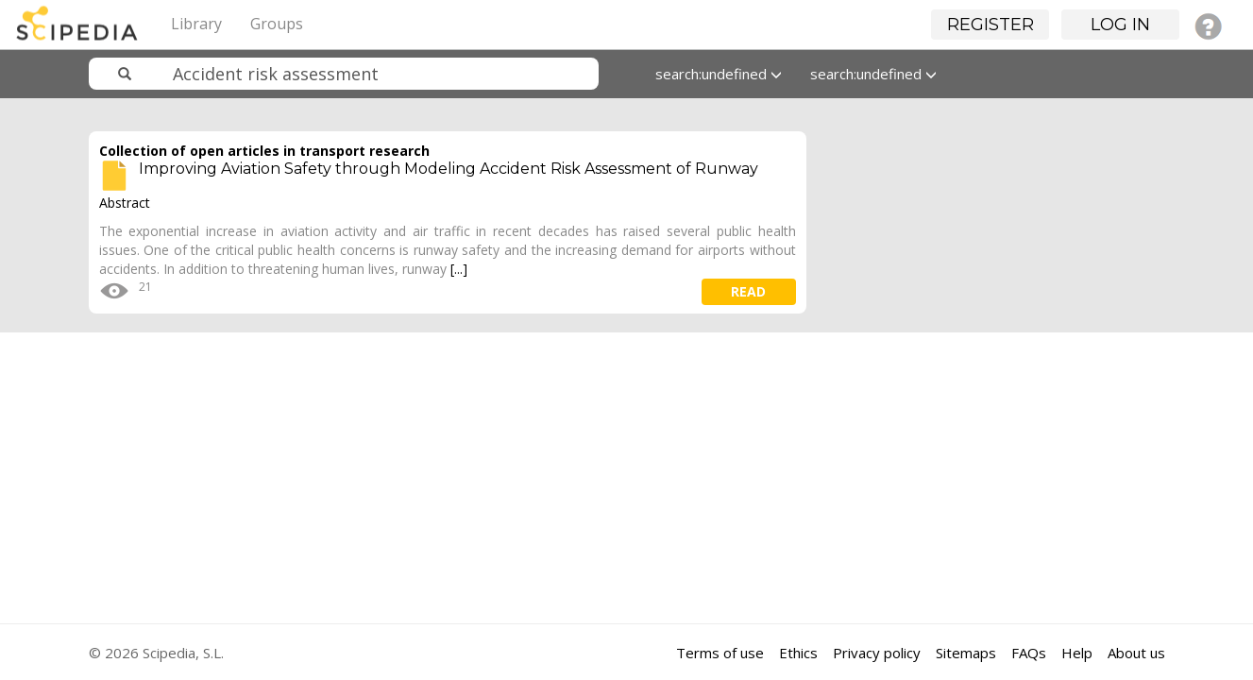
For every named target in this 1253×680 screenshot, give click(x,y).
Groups (276, 23)
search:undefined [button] (718, 73)
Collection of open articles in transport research (264, 151)
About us (1136, 652)
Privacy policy (877, 652)
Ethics (798, 652)
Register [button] (990, 24)
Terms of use (720, 652)
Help (1076, 652)
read (748, 291)
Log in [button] (1120, 24)
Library (196, 23)
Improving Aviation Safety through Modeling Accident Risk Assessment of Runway (448, 169)
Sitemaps (966, 652)
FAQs (1028, 652)
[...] (458, 269)
